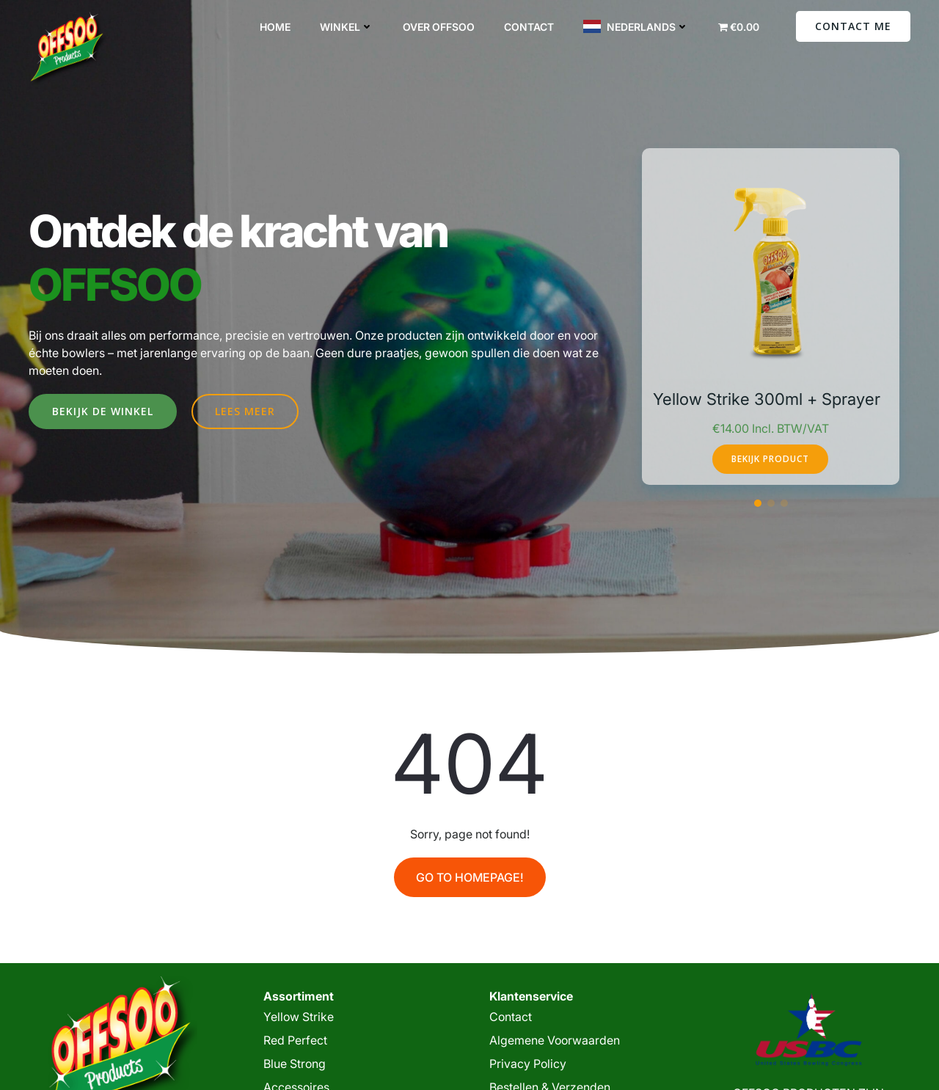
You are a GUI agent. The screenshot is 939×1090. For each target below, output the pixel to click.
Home (275, 27)
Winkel (346, 27)
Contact (529, 27)
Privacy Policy (527, 1063)
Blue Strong (294, 1063)
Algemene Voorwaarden (554, 1040)
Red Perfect (295, 1040)
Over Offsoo (439, 27)
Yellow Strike (298, 1016)
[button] (757, 503)
